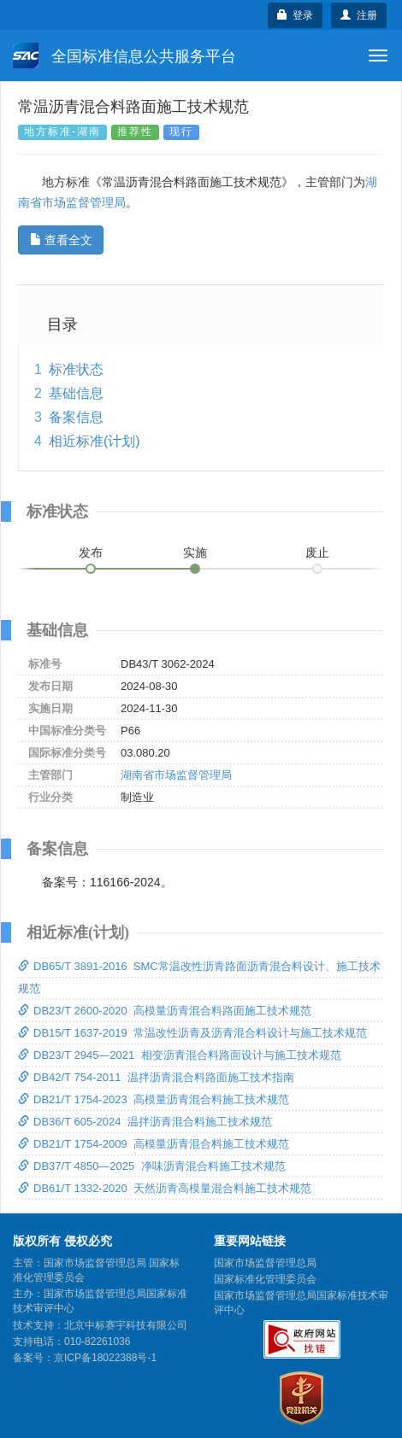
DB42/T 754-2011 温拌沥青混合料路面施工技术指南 (156, 1077)
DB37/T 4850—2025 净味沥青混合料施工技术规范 (152, 1166)
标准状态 (76, 369)
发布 (91, 552)
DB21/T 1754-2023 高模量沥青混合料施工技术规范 (153, 1099)
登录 (295, 15)
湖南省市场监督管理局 (176, 775)
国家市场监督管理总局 (265, 1263)
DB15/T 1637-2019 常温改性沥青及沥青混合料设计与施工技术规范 (192, 1032)
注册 (358, 15)
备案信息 (76, 417)
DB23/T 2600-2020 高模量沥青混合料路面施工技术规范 (164, 1010)
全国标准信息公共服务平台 (124, 55)
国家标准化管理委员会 (265, 1279)
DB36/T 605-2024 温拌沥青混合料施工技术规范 (145, 1121)
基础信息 (76, 393)
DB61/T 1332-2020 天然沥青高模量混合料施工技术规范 (164, 1188)
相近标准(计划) (94, 441)
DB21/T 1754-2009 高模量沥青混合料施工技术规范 (153, 1143)
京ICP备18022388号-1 (105, 1358)
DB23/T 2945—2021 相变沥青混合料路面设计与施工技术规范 (179, 1055)
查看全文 (61, 240)
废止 (317, 552)
